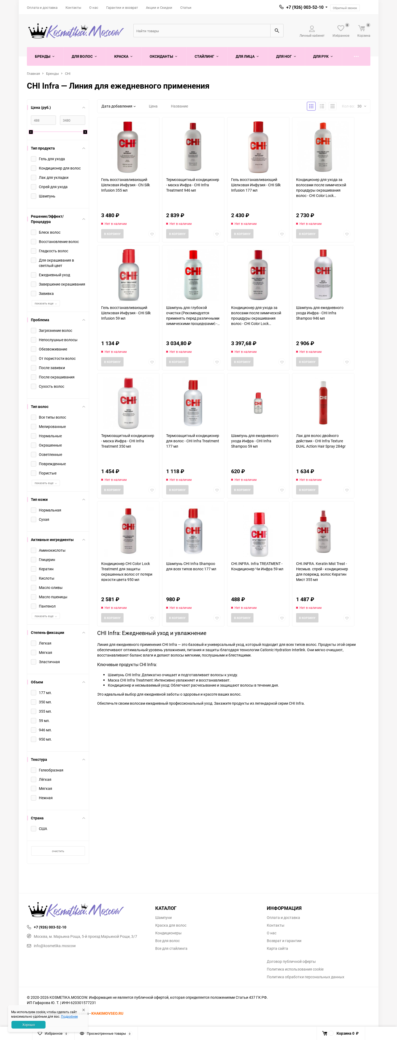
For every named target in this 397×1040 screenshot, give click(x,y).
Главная (33, 73)
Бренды (52, 73)
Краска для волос (170, 925)
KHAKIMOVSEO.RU (107, 1013)
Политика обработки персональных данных (305, 977)
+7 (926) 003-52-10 (305, 7)
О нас (93, 7)
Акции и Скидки (159, 7)
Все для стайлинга (171, 948)
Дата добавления (118, 106)
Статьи (185, 7)
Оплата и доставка (42, 7)
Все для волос (167, 941)
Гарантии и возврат (122, 7)
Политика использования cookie (295, 969)
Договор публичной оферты (291, 961)
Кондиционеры (168, 933)
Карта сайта (277, 948)
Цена (153, 106)
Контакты (73, 7)
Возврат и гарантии (284, 941)
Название (179, 106)
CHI (68, 73)
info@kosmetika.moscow (51, 945)
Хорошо (28, 1024)
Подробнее (69, 1016)
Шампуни (163, 917)
